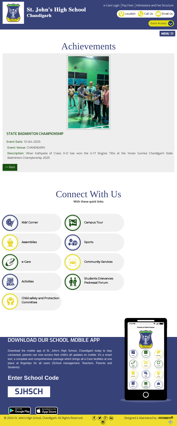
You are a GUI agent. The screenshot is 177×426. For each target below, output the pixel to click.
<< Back (10, 167)
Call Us (145, 14)
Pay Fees (127, 5)
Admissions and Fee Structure (155, 5)
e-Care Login (111, 5)
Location (127, 14)
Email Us (164, 14)
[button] (167, 33)
